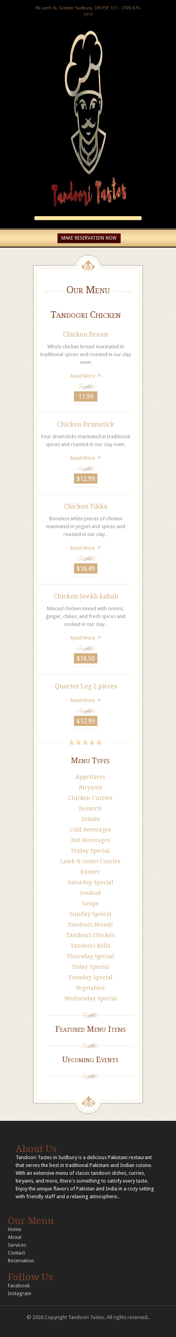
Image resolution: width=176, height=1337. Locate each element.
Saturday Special (90, 882)
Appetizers (90, 777)
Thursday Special (90, 956)
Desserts (90, 808)
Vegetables (90, 988)
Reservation (21, 1261)
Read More (82, 376)
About (15, 1237)
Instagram (19, 1293)
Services (17, 1245)
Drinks (90, 819)
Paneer (90, 872)
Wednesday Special (90, 998)
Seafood (90, 893)
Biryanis (90, 787)
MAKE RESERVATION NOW (89, 238)
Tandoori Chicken (90, 935)
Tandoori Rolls (90, 946)
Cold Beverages (90, 829)
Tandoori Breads (90, 924)
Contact (16, 1253)
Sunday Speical (90, 914)
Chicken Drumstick (85, 424)
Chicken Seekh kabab (86, 596)
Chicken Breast (85, 334)
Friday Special (90, 851)
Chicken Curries (90, 798)
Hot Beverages (90, 840)
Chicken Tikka (85, 506)
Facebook (19, 1286)
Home (14, 1229)
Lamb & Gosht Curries (90, 861)
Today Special (90, 967)
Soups (90, 903)
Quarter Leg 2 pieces (86, 686)
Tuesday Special (90, 977)
